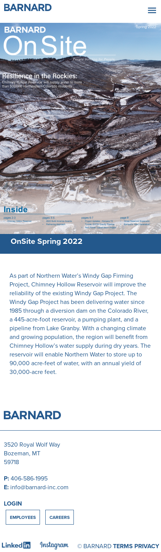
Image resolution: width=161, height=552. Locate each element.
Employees (23, 517)
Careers (59, 517)
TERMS (123, 546)
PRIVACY (146, 546)
